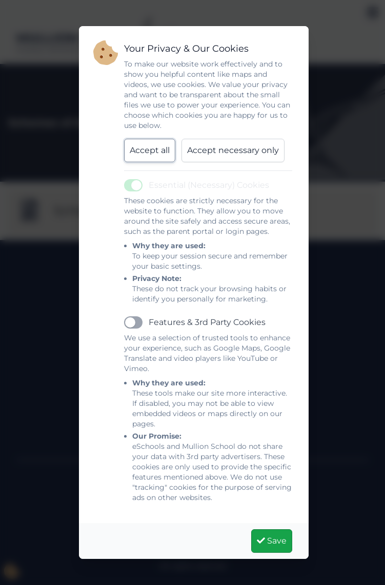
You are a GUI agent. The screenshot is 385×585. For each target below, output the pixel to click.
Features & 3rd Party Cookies (207, 322)
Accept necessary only (233, 150)
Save (272, 541)
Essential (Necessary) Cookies (209, 185)
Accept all (150, 150)
